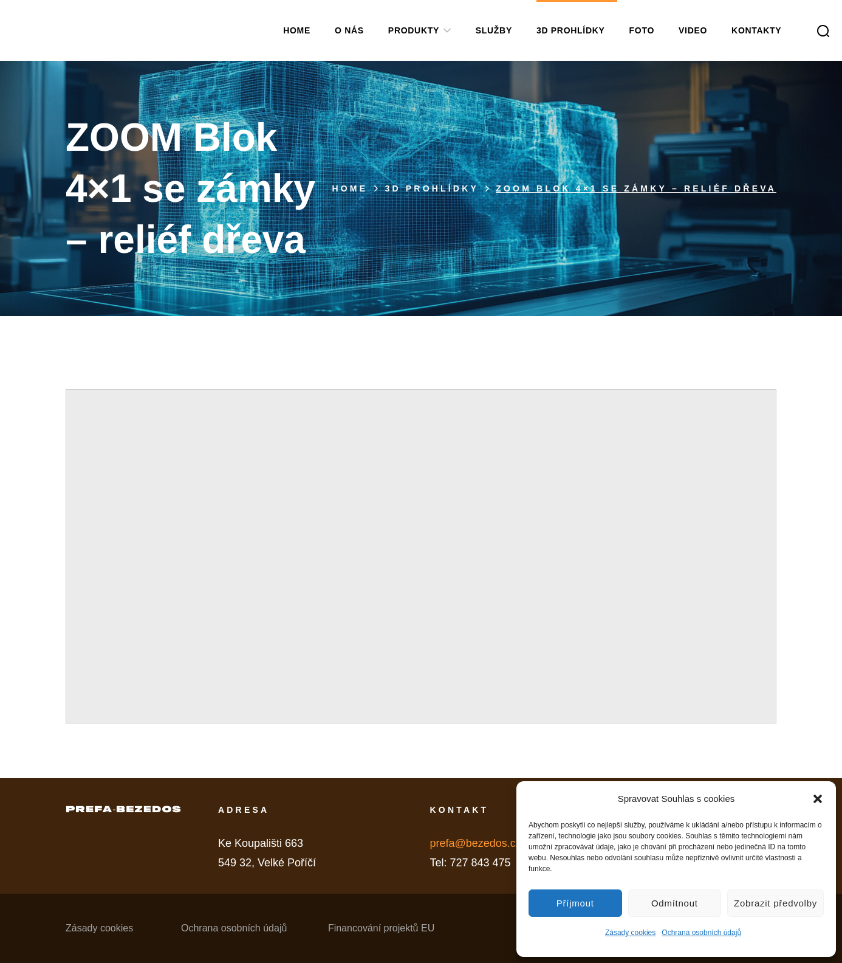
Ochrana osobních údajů (701, 932)
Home (350, 188)
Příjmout (575, 903)
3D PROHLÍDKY (432, 188)
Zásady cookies (630, 932)
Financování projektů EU (381, 928)
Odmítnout (674, 903)
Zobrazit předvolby (775, 903)
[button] (818, 799)
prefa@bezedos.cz (475, 843)
